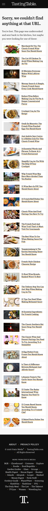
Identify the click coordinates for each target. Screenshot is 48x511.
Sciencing (39, 481)
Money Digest (17, 478)
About (13, 444)
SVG (36, 484)
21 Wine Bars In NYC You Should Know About (32, 187)
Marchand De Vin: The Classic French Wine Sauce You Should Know (32, 48)
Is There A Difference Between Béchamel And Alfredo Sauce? (31, 367)
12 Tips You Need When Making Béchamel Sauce (32, 300)
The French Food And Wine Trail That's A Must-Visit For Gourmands (33, 226)
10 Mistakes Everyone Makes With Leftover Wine (31, 73)
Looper (30, 475)
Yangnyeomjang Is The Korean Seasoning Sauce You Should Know (32, 252)
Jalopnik (20, 475)
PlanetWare (26, 481)
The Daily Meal (12, 486)
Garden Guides (14, 469)
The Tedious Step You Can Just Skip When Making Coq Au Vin (33, 289)
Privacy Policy (29, 444)
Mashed (40, 475)
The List (25, 486)
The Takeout (37, 486)
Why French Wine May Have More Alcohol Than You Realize (32, 176)
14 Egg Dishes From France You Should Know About (32, 354)
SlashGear (26, 484)
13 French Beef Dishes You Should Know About (33, 200)
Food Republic (28, 466)
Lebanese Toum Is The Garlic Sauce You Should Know (32, 379)
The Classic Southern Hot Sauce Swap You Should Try (33, 327)
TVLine (12, 489)
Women (22, 489)
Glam (26, 469)
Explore (40, 463)
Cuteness (29, 463)
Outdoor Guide (11, 481)
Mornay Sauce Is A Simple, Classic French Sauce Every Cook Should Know (33, 86)
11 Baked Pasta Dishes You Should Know (33, 420)
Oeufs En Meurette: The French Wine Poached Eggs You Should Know (32, 126)
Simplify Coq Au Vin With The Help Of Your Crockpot (33, 164)
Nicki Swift (32, 478)
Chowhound (17, 463)
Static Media (17, 449)
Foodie (16, 466)
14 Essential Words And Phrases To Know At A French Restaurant (32, 151)
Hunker (39, 472)
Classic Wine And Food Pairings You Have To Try (32, 212)
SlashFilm (14, 484)
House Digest (27, 472)
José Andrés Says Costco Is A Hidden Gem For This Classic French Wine (33, 139)
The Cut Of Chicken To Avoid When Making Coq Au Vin (32, 61)
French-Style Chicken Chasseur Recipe (31, 262)
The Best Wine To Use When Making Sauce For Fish (32, 239)
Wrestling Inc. (35, 489)
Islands (10, 475)
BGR (6, 463)
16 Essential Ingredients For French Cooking (32, 313)
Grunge (34, 469)
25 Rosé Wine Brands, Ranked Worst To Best (31, 275)
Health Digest (11, 472)
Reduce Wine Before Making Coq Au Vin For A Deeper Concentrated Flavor (32, 100)
